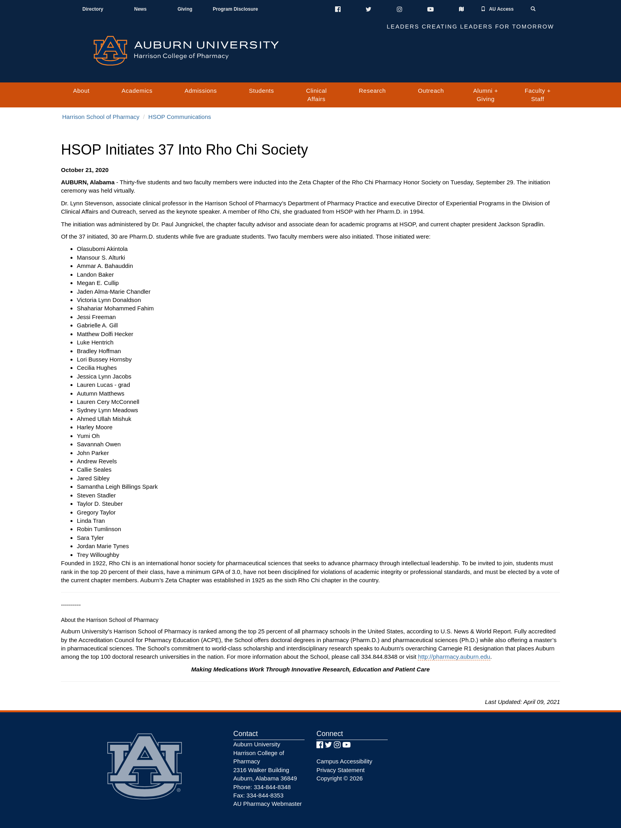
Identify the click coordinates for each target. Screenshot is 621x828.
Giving (184, 9)
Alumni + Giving (485, 94)
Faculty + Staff (538, 94)
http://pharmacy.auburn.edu (454, 656)
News (140, 9)
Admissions (201, 90)
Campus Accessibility (344, 761)
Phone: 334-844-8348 (262, 787)
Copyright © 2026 (339, 778)
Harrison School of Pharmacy (100, 116)
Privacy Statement (340, 770)
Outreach (431, 90)
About (81, 90)
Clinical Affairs (316, 94)
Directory (92, 9)
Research (372, 90)
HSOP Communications (180, 116)
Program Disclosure (235, 9)
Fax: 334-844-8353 (258, 795)
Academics (137, 90)
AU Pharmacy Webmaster (267, 803)
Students (261, 90)
